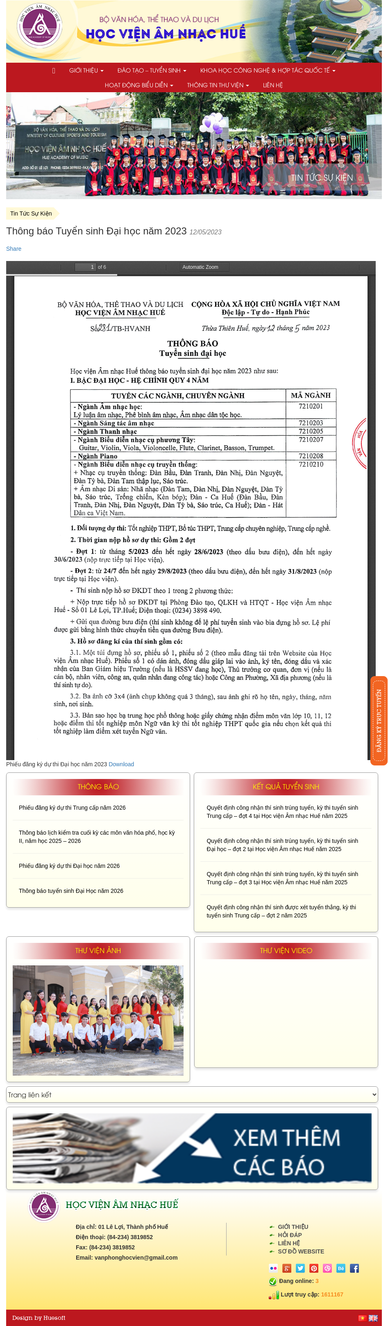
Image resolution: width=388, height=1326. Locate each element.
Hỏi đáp (290, 1235)
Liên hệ (273, 85)
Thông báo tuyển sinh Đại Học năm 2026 (71, 891)
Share (13, 248)
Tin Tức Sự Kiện (31, 213)
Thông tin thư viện (218, 85)
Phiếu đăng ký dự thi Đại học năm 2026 (69, 866)
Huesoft (54, 1317)
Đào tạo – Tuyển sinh (152, 70)
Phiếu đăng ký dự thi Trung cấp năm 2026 (72, 807)
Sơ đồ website (301, 1251)
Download (121, 764)
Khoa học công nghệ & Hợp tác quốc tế (268, 70)
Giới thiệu (86, 70)
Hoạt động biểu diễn (139, 85)
